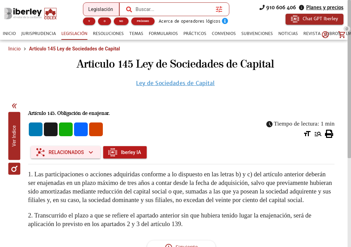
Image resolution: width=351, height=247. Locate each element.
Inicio (14, 49)
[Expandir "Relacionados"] (65, 156)
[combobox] (174, 9)
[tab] (9, 33)
